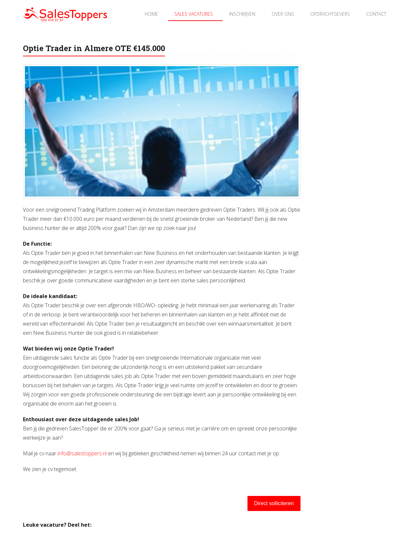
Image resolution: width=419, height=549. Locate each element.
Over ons (283, 14)
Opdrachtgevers (330, 14)
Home (151, 14)
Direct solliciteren (274, 503)
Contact (376, 14)
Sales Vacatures (193, 14)
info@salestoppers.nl (82, 453)
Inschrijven (242, 14)
